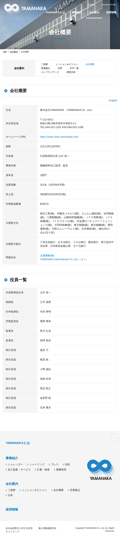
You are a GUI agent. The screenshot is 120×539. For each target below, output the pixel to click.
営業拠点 (45, 68)
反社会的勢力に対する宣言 (19, 528)
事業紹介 (77, 12)
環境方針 (71, 72)
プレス (55, 464)
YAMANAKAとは (55, 12)
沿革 (60, 68)
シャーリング (37, 464)
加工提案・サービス (19, 469)
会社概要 (58, 490)
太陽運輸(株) (47, 255)
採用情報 (111, 12)
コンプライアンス (50, 72)
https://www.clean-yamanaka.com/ (59, 136)
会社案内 (14, 52)
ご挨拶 (44, 64)
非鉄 (67, 464)
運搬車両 (61, 469)
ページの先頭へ (114, 438)
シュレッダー (15, 464)
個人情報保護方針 (47, 528)
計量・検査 (43, 469)
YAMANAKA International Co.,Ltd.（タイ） (64, 259)
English (113, 100)
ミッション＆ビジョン (66, 64)
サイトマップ (12, 531)
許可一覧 (74, 68)
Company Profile (108, 5)
